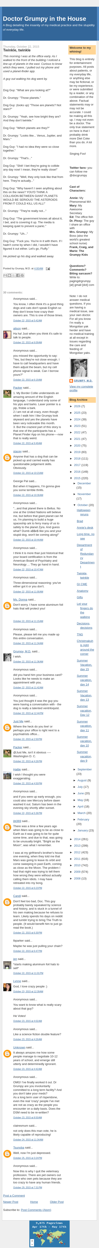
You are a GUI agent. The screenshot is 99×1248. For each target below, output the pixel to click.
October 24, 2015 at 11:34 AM (28, 1139)
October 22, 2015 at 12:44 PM (28, 713)
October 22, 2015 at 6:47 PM (27, 951)
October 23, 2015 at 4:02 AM (27, 1021)
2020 (78, 445)
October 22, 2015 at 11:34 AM (28, 643)
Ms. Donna (20, 599)
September (84, 769)
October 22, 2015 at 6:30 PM (27, 933)
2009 (78, 871)
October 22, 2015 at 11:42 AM (28, 687)
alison (17, 328)
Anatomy (82, 590)
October (83, 505)
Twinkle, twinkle (17, 50)
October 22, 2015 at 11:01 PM (28, 973)
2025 (78, 412)
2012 (78, 852)
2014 (78, 839)
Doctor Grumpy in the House (44, 18)
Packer (17, 387)
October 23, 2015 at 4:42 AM (27, 1069)
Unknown (19, 1047)
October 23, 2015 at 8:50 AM (27, 1117)
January (83, 830)
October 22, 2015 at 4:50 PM (27, 783)
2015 (78, 478)
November (84, 494)
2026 (78, 406)
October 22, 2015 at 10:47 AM (28, 569)
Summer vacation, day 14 (84, 680)
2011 (78, 858)
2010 (78, 865)
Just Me (18, 721)
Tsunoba (18, 1147)
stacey (17, 451)
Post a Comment (14, 1195)
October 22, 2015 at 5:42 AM (27, 320)
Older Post (57, 1202)
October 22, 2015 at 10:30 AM (28, 495)
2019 (78, 452)
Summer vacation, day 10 (84, 741)
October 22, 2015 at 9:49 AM (27, 443)
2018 (78, 458)
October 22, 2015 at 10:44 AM (28, 540)
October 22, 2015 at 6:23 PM (27, 888)
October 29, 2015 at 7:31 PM (27, 1187)
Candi (17, 896)
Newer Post (10, 1202)
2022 (78, 432)
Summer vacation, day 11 (84, 726)
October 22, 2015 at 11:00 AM (28, 591)
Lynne (17, 981)
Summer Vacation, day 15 (84, 665)
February (83, 819)
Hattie (17, 769)
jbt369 (17, 821)
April (80, 806)
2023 (78, 426)
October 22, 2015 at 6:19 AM (27, 380)
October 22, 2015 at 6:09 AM (27, 342)
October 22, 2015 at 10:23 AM (28, 473)
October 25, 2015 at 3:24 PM (27, 1158)
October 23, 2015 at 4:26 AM (27, 1039)
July (80, 786)
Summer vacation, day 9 (84, 756)
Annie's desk (85, 527)
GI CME (82, 584)
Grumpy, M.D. (22, 651)
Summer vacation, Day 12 (84, 710)
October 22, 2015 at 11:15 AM (28, 621)
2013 (78, 845)
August (82, 780)
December (84, 483)
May (80, 800)
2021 (78, 439)
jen (15, 959)
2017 (78, 465)
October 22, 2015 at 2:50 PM (27, 739)
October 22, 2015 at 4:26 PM (27, 761)
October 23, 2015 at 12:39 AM (28, 991)
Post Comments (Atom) (36, 1210)
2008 (78, 878)
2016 (78, 471)
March (81, 813)
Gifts (80, 597)
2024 (78, 419)
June (81, 793)
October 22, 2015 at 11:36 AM (28, 661)
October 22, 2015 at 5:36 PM (27, 813)
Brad (80, 521)
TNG (80, 634)
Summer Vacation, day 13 (84, 695)
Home (34, 1202)
